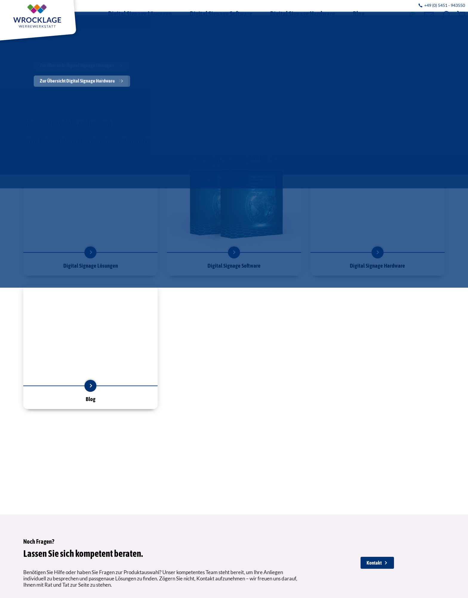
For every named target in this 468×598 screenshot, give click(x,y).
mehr (90, 252)
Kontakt (374, 563)
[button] (445, 15)
